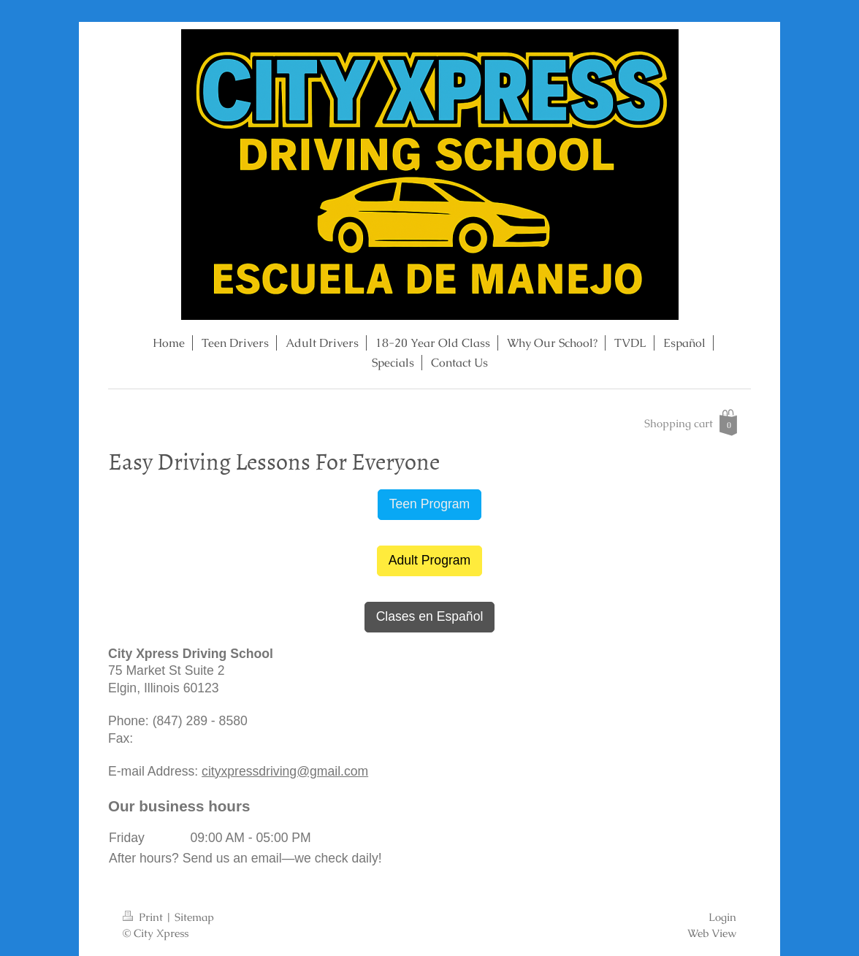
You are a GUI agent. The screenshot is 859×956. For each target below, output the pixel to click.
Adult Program (429, 560)
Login (722, 917)
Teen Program (429, 504)
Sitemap (194, 917)
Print (144, 917)
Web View (711, 933)
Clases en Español (430, 616)
